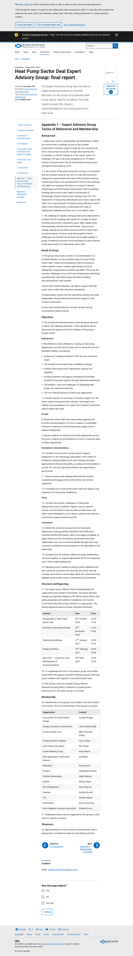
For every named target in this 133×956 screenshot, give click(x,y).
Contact (38, 934)
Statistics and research (62, 52)
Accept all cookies (24, 25)
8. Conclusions (22, 173)
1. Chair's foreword (24, 125)
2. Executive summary (25, 130)
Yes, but (50, 903)
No (47, 897)
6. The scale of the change (24, 161)
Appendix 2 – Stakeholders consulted (22, 194)
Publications (45, 52)
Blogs (91, 52)
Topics (25, 52)
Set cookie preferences (74, 25)
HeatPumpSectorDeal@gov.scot (62, 869)
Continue (47, 912)
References (21, 202)
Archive (29, 934)
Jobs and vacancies (73, 934)
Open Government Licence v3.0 (53, 944)
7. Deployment (22, 168)
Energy (21, 94)
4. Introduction (22, 144)
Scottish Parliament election (35, 34)
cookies (26, 4)
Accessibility (19, 934)
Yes (48, 890)
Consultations (80, 52)
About (17, 52)
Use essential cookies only (49, 25)
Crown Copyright (58, 934)
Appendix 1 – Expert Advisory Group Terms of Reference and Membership (25, 182)
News (34, 52)
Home (17, 59)
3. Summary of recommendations (24, 137)
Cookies (46, 934)
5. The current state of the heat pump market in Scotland (24, 151)
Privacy (86, 934)
